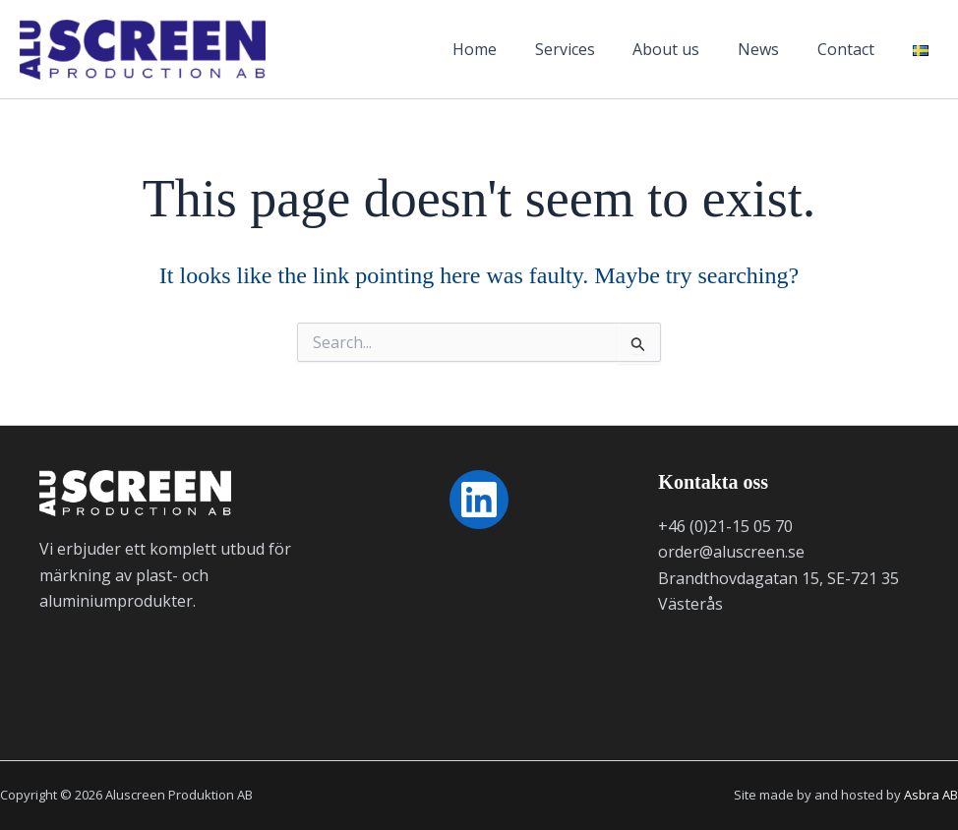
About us (682, 49)
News (768, 49)
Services (588, 49)
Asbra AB (931, 794)
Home (504, 49)
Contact (848, 49)
